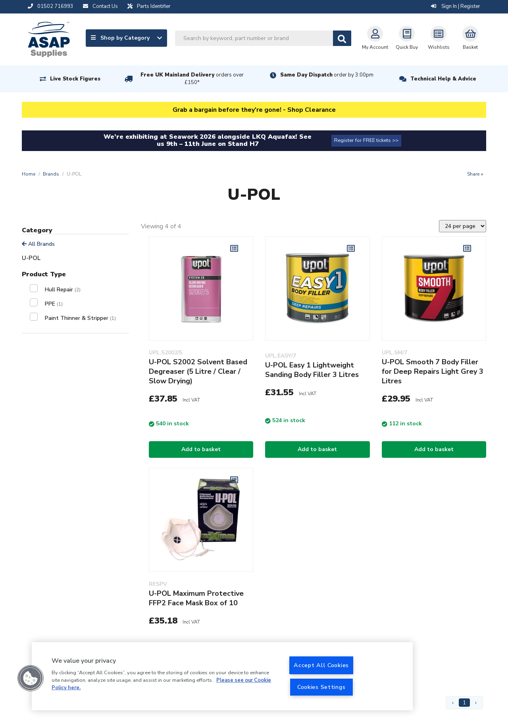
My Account (375, 38)
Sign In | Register (455, 6)
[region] (222, 676)
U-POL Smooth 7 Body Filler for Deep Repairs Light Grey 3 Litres (432, 371)
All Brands (38, 244)
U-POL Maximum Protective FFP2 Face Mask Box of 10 (196, 598)
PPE (54, 304)
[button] (30, 678)
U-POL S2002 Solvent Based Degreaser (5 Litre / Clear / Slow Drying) (198, 371)
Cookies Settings (321, 687)
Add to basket (201, 449)
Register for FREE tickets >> (366, 140)
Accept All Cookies (321, 665)
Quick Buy (407, 38)
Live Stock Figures (75, 78)
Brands (51, 174)
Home (28, 174)
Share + (475, 174)
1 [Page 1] (464, 702)
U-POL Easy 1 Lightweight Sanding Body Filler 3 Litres (312, 369)
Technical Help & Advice (443, 78)
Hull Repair (63, 289)
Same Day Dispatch (326, 74)
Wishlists (439, 38)
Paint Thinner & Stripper (80, 318)
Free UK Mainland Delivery (192, 78)
